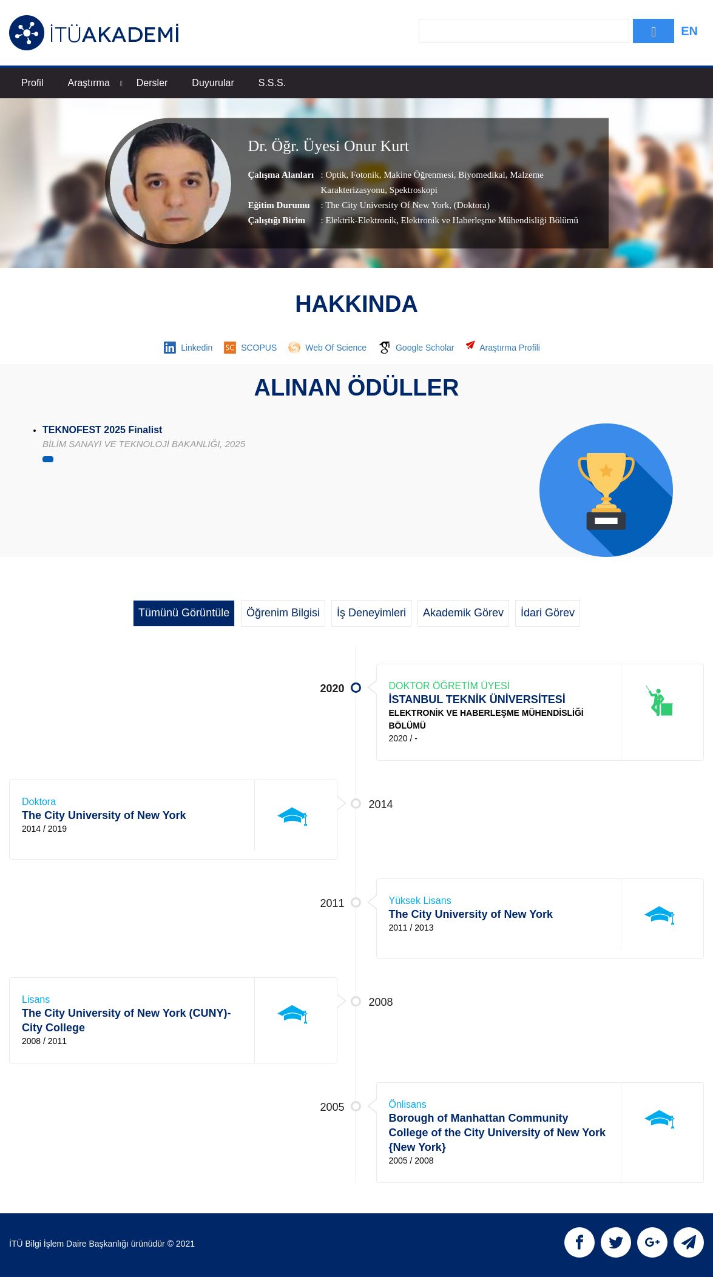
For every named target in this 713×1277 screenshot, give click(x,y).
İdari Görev (548, 613)
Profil (32, 83)
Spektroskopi (412, 190)
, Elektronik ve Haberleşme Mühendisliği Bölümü (487, 221)
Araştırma (94, 83)
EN (689, 31)
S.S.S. (272, 83)
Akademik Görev (463, 613)
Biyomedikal (480, 175)
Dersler (152, 83)
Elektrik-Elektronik (360, 221)
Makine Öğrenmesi (418, 175)
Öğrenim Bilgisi (283, 613)
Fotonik (363, 175)
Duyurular (213, 83)
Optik (335, 175)
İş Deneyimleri (371, 613)
